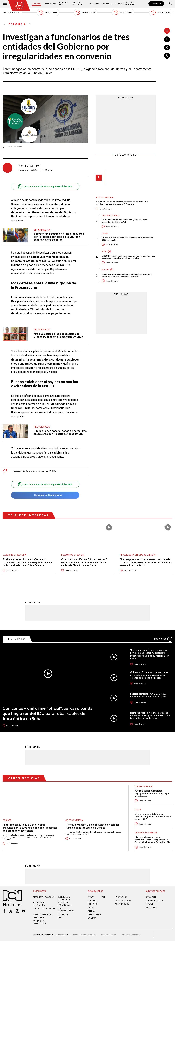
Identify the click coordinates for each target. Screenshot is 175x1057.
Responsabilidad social (44, 897)
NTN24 (91, 897)
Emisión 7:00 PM (123, 12)
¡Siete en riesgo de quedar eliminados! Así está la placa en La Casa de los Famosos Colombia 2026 (152, 840)
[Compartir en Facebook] (167, 39)
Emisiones (11, 12)
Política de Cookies (108, 935)
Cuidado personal (144, 786)
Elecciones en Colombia (14, 555)
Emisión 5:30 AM (48, 12)
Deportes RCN (63, 4)
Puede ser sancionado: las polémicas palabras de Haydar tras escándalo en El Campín (122, 203)
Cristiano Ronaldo (111, 215)
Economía (94, 4)
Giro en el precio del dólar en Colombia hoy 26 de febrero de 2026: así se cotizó (128, 238)
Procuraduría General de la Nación (28, 471)
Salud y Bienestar (77, 4)
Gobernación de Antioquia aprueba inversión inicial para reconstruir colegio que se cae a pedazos (149, 675)
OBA (59, 918)
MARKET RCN (151, 908)
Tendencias (107, 4)
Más (163, 639)
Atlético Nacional (105, 197)
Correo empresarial (42, 914)
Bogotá (105, 270)
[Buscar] (170, 4)
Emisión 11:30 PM (160, 12)
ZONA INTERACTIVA (154, 901)
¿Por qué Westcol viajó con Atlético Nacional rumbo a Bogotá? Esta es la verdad (92, 826)
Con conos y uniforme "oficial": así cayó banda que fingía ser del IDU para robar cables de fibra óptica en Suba (84, 562)
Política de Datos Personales (84, 935)
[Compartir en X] (167, 47)
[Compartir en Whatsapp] (167, 56)
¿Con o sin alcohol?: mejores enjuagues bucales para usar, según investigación (152, 793)
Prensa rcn (38, 918)
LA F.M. (91, 908)
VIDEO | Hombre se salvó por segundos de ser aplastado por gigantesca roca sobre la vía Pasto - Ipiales (128, 257)
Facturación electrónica (64, 898)
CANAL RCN (156, 4)
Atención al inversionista (39, 922)
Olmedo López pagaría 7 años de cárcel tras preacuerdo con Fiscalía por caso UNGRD (60, 432)
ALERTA (91, 911)
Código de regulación (44, 908)
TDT (103, 897)
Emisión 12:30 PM (85, 12)
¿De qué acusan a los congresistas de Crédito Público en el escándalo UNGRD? (58, 335)
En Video (17, 639)
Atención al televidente (39, 904)
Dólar (105, 233)
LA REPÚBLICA (121, 897)
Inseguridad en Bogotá (72, 555)
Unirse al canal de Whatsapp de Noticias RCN (45, 186)
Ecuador (7, 820)
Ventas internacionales (66, 909)
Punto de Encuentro (129, 4)
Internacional (50, 4)
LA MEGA (92, 918)
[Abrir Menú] (5, 3)
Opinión (118, 4)
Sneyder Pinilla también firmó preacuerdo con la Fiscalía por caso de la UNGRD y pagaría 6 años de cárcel (59, 236)
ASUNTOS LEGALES (123, 901)
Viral (104, 251)
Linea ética (63, 914)
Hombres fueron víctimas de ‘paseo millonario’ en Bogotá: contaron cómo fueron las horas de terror (127, 275)
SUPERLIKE (150, 904)
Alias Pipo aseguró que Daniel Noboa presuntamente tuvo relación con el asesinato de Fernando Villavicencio (30, 827)
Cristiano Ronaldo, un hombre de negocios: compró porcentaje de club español (124, 221)
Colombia (36, 4)
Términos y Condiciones (130, 935)
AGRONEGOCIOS (122, 904)
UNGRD (52, 471)
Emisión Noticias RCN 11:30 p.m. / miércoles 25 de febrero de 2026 (148, 695)
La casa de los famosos (146, 833)
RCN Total (93, 901)
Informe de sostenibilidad (65, 904)
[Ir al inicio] (19, 5)
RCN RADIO (92, 904)
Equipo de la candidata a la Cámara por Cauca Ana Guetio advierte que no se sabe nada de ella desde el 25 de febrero (28, 562)
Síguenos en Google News (45, 495)
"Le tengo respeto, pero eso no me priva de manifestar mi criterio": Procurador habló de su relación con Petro (146, 562)
